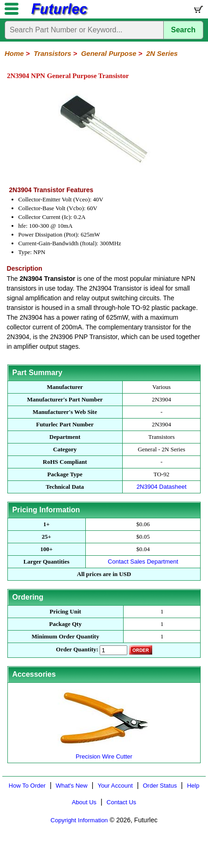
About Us (84, 802)
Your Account (115, 785)
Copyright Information (79, 820)
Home (14, 53)
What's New (72, 785)
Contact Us (121, 802)
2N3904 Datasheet (161, 486)
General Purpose (109, 53)
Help (193, 785)
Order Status (160, 785)
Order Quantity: (77, 649)
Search (183, 30)
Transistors (52, 53)
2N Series (162, 53)
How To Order (27, 785)
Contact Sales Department (143, 561)
